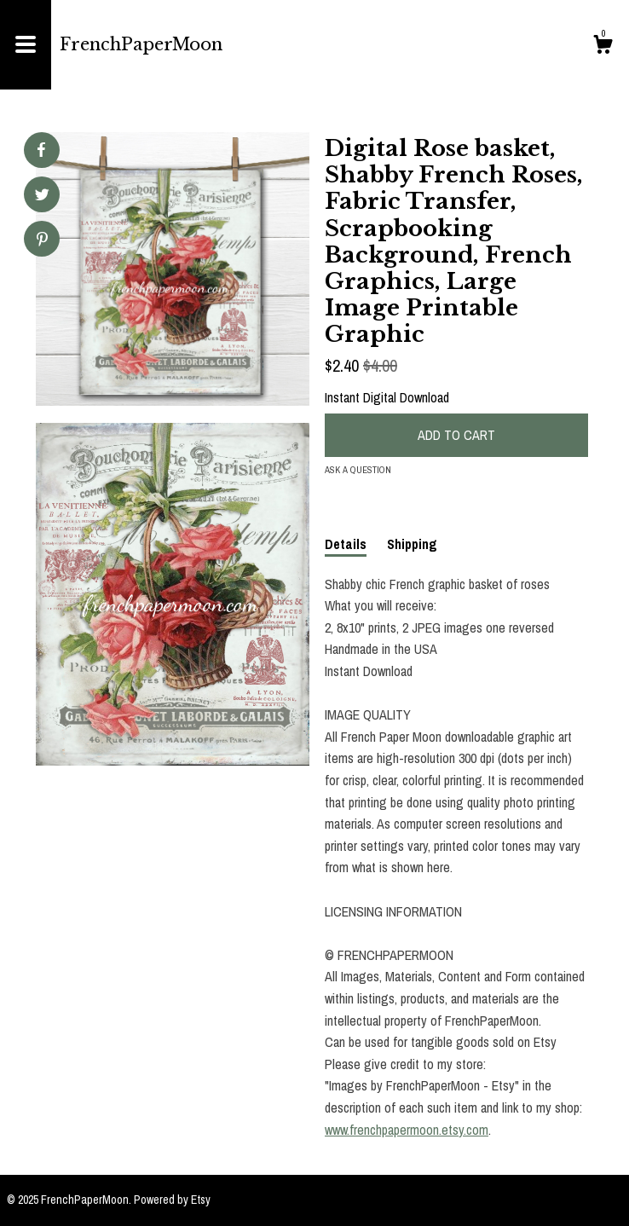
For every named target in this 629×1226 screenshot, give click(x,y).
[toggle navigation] (25, 45)
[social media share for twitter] (42, 196)
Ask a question (358, 470)
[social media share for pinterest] (42, 241)
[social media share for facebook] (41, 150)
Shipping (412, 544)
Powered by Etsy (172, 1199)
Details (345, 544)
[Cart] (602, 47)
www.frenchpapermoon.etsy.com (406, 1129)
